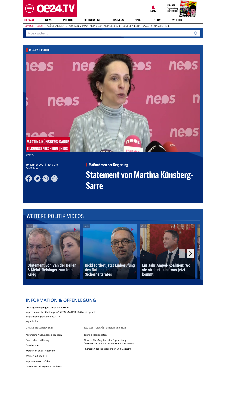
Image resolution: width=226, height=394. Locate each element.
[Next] (190, 253)
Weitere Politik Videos (55, 216)
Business (118, 20)
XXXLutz (147, 25)
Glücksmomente (57, 25)
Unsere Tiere (162, 25)
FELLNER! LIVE (92, 20)
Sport (139, 20)
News (48, 20)
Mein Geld (96, 25)
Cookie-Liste (32, 345)
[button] (28, 8)
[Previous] (182, 253)
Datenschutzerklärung (37, 340)
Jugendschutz (33, 320)
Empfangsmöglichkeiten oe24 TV (43, 316)
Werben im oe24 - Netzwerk (40, 350)
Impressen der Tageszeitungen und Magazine (107, 348)
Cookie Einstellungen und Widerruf (44, 366)
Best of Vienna (131, 25)
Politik (68, 20)
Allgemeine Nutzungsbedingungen (44, 334)
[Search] (195, 33)
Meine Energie (112, 25)
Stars (157, 20)
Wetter (177, 20)
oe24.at (29, 20)
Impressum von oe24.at (38, 361)
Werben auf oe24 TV (36, 355)
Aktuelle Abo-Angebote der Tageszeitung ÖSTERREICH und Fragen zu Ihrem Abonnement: (109, 341)
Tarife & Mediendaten (95, 334)
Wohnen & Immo (78, 25)
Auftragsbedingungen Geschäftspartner (47, 307)
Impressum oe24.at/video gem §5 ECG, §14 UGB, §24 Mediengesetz (61, 311)
